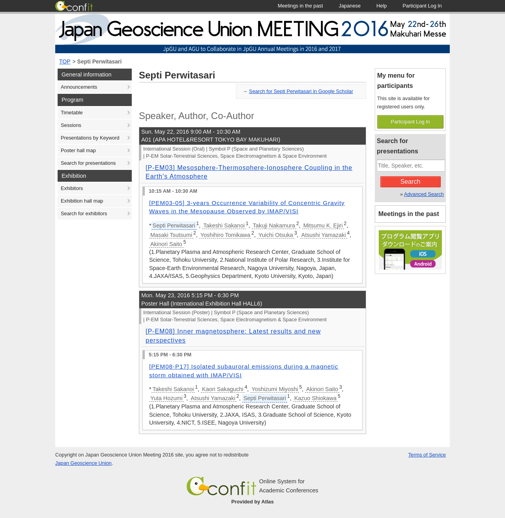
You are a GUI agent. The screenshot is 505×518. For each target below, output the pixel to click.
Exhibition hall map (82, 201)
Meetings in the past (408, 214)
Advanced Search (424, 194)
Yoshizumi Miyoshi (275, 389)
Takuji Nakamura (274, 225)
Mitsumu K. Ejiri (323, 225)
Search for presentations (88, 163)
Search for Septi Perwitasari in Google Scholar (301, 91)
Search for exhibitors (84, 213)
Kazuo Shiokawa (315, 398)
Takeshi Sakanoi (224, 225)
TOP (65, 61)
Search (410, 181)
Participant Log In (410, 122)
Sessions (71, 125)
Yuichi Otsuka (275, 235)
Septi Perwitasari (99, 61)
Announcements (79, 87)
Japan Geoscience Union (83, 463)
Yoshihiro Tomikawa (225, 235)
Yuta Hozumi (166, 398)
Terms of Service (427, 455)
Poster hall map (78, 150)
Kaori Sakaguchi (222, 389)
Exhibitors (72, 188)
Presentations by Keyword (90, 138)
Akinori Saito (166, 244)
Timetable (72, 113)
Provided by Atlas (252, 502)
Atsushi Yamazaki (323, 235)
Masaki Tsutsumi (171, 235)
